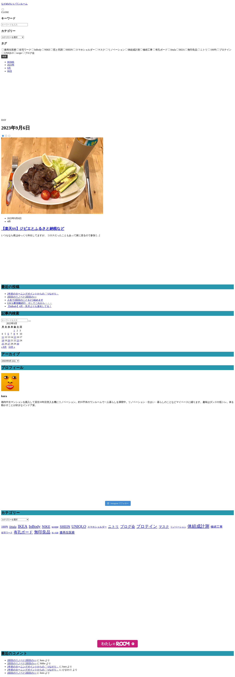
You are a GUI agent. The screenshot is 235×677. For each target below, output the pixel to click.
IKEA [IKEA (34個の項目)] (22, 526)
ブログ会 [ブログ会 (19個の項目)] (127, 526)
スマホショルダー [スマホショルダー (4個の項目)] (97, 527)
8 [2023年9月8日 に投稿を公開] (14, 334)
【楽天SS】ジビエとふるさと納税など (32, 229)
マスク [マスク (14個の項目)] (164, 526)
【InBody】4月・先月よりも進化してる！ (29, 306)
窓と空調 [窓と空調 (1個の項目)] (55, 533)
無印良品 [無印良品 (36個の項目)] (42, 532)
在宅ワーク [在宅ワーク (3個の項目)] (6, 532)
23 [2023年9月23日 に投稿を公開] (18, 340)
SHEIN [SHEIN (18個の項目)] (65, 526)
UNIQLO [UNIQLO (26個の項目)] (78, 526)
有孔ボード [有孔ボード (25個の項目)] (23, 532)
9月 (9, 68)
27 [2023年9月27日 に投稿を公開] (9, 343)
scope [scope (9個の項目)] (55, 526)
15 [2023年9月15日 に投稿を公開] (15, 337)
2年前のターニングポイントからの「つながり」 (33, 293)
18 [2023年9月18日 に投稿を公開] (3, 340)
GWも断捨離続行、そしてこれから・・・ (29, 303)
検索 (4, 56)
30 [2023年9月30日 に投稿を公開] (18, 343)
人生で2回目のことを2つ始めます (25, 300)
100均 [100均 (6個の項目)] (4, 526)
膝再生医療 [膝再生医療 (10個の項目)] (67, 532)
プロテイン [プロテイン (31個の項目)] (146, 526)
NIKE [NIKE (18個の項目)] (46, 526)
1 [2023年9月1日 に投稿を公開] (14, 330)
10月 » (11, 347)
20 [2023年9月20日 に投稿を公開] (9, 340)
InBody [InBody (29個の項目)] (34, 526)
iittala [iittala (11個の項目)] (12, 526)
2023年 (10, 65)
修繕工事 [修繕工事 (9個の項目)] (217, 526)
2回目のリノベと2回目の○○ (21, 297)
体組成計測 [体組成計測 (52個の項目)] (198, 526)
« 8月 (4, 347)
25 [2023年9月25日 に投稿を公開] (3, 343)
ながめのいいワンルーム (14, 4)
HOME (10, 62)
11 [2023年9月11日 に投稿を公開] (3, 337)
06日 (9, 71)
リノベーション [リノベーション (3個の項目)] (178, 527)
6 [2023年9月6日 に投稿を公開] (8, 334)
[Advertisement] (117, 96)
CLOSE (5, 12)
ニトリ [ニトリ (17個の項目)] (113, 526)
